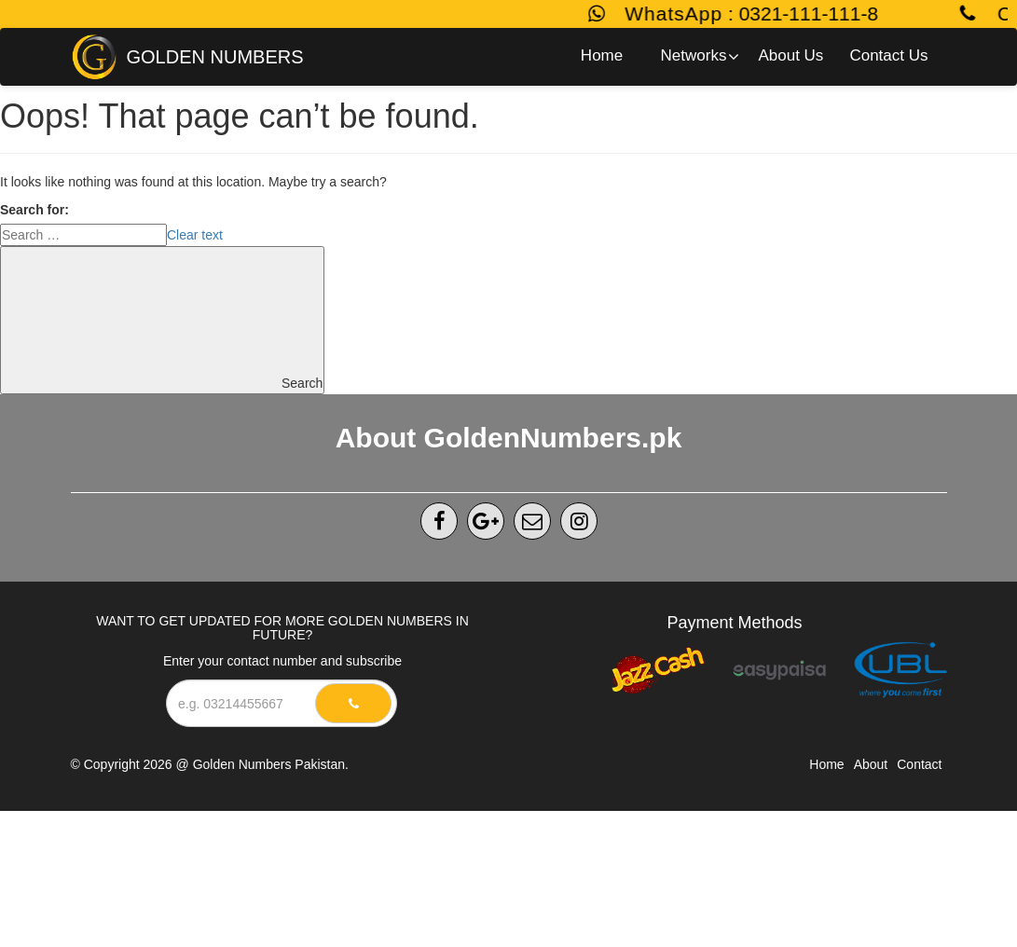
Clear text (195, 234)
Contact (919, 764)
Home (826, 764)
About (871, 764)
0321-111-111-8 (816, 13)
